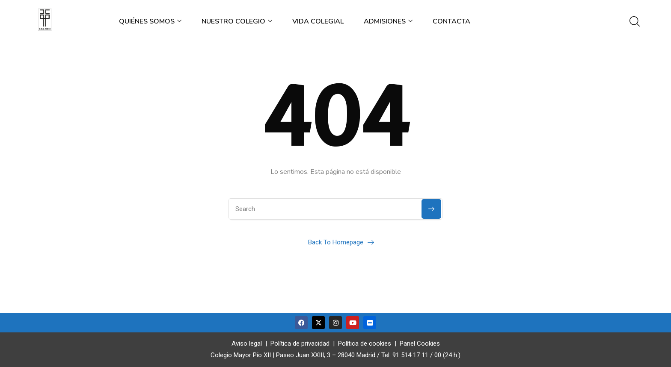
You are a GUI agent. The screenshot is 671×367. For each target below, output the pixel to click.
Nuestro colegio (237, 21)
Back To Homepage (335, 242)
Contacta (451, 21)
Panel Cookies (420, 343)
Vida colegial (318, 21)
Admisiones (388, 21)
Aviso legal (247, 343)
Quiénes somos (150, 21)
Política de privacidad (300, 343)
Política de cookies (364, 343)
